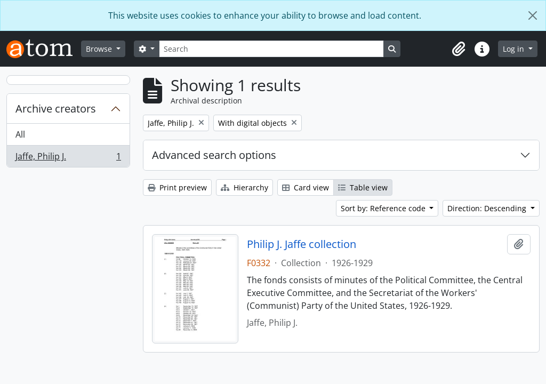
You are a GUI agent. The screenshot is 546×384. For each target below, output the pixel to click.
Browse (100, 49)
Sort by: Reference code (384, 208)
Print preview (177, 187)
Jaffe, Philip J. (68, 158)
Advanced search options (214, 155)
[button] (458, 49)
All (20, 134)
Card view (305, 187)
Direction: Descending (487, 208)
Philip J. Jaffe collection (301, 244)
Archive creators (55, 108)
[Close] (532, 15)
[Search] (271, 49)
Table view (363, 187)
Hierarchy (244, 187)
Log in (514, 49)
